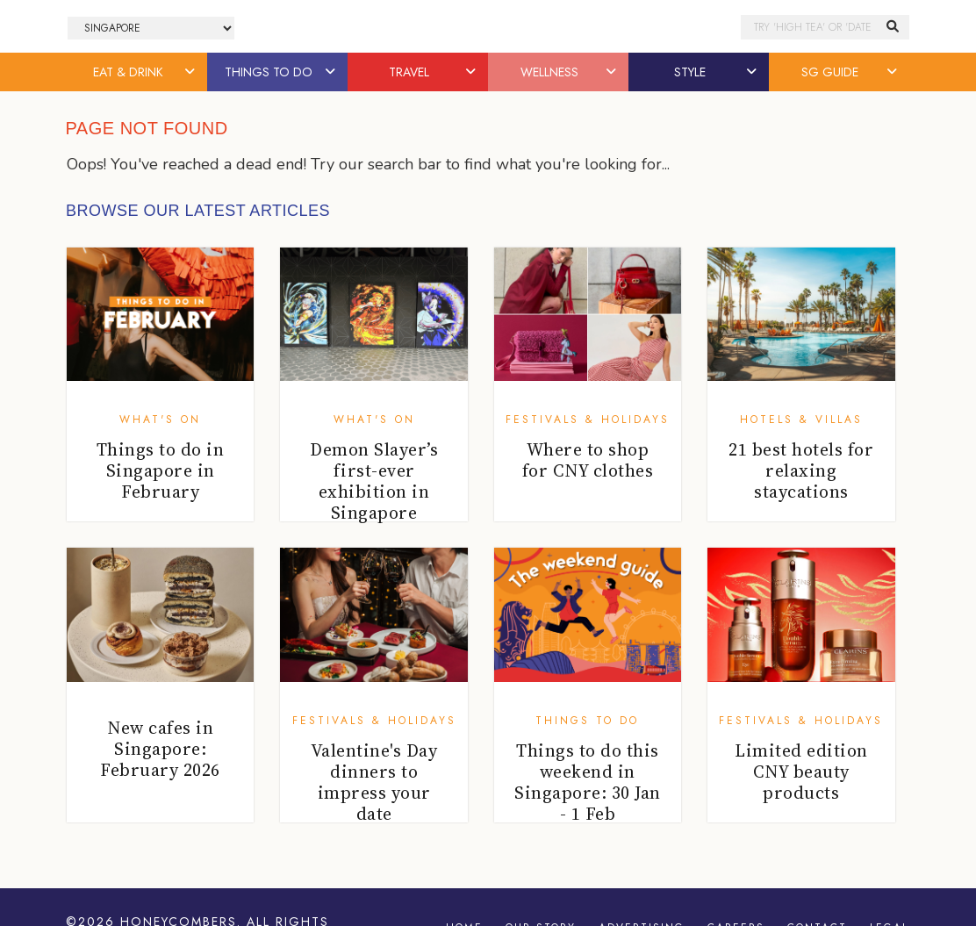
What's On (160, 419)
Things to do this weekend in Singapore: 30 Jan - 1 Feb (587, 782)
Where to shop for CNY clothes (588, 460)
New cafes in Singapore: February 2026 (160, 748)
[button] (191, 72)
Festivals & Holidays (588, 419)
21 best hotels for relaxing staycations (800, 470)
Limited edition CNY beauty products (801, 771)
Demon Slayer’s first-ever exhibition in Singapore (374, 481)
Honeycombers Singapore (488, 27)
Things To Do (587, 721)
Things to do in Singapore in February (161, 470)
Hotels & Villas (801, 419)
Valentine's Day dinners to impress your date (374, 782)
